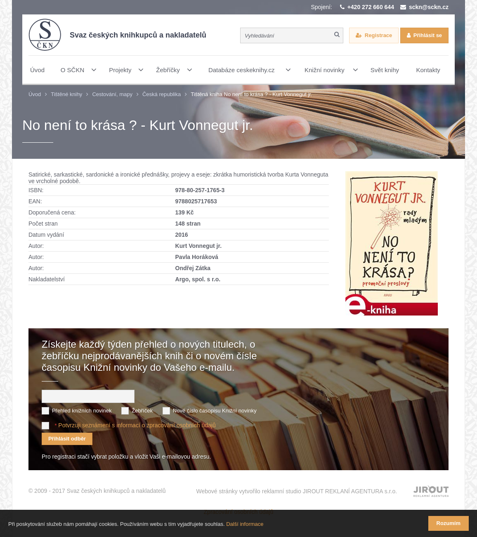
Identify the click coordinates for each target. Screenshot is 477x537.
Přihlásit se (427, 35)
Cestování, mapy (112, 94)
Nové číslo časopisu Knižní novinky (215, 410)
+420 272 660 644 (370, 7)
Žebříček (142, 410)
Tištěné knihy (66, 94)
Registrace (378, 35)
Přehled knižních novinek (82, 410)
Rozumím (449, 523)
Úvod (34, 94)
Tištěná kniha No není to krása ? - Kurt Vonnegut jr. (251, 94)
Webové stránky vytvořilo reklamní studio (296, 491)
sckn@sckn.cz (429, 7)
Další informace (244, 524)
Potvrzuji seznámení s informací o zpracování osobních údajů (136, 425)
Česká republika (161, 94)
